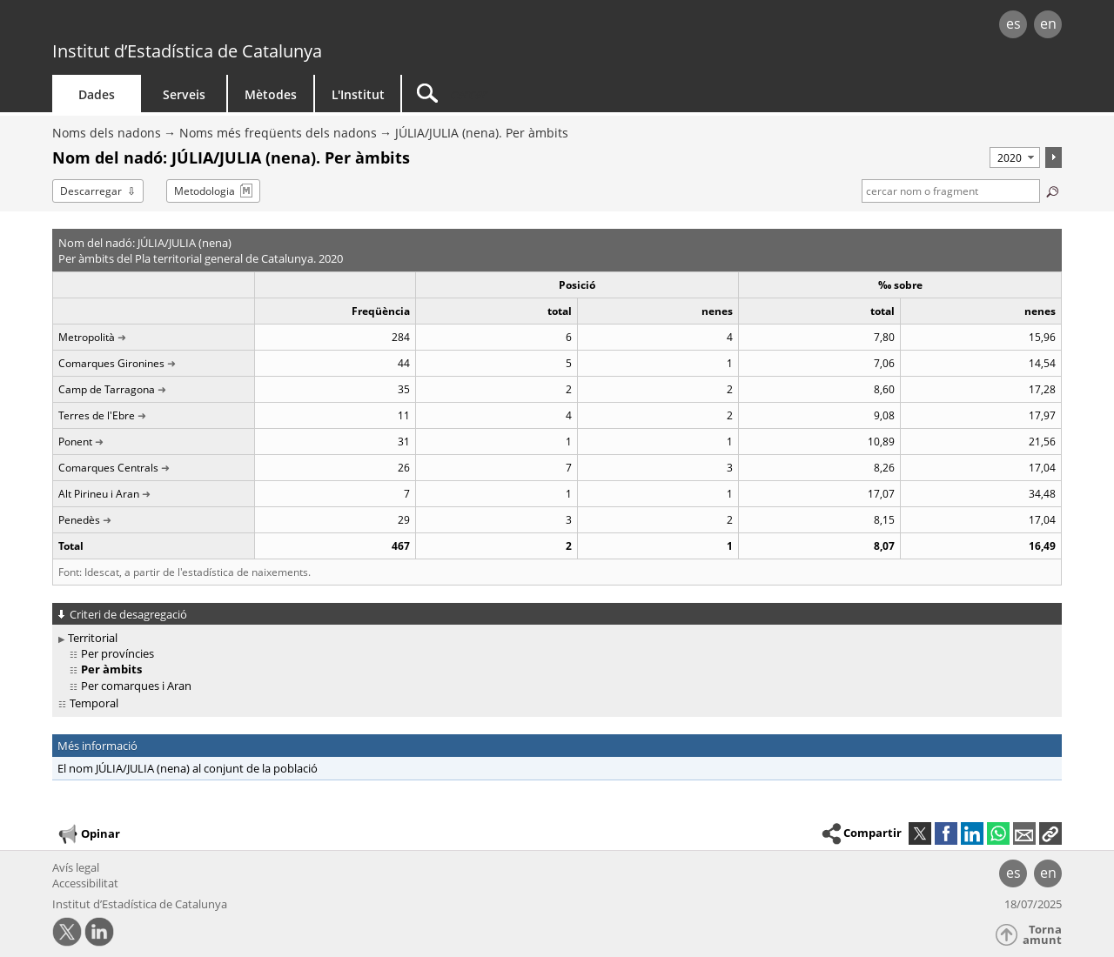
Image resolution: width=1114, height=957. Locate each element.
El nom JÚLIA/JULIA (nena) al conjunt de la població (187, 768)
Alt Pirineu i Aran (98, 493)
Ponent (75, 441)
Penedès (79, 519)
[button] (1050, 833)
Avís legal (75, 867)
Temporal (94, 703)
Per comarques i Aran (136, 685)
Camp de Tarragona (106, 389)
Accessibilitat (85, 883)
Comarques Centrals (108, 467)
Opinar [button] (88, 834)
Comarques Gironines (111, 363)
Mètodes (271, 94)
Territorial (92, 638)
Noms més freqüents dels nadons (278, 132)
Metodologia (204, 191)
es (1013, 23)
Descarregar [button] (91, 191)
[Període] (1015, 157)
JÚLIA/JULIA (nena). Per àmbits (481, 132)
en (1048, 23)
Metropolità (86, 337)
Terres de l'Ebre (96, 415)
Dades (96, 94)
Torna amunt (1042, 935)
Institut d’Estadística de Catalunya (187, 51)
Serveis (184, 94)
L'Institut (358, 94)
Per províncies (117, 653)
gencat (254, 25)
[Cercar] (550, 93)
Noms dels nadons (106, 132)
